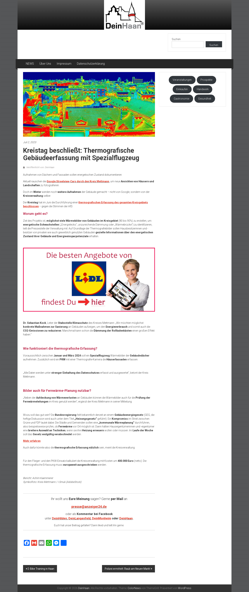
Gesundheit (204, 98)
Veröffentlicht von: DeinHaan (40, 167)
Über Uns (45, 63)
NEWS (30, 63)
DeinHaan (126, 518)
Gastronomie (181, 98)
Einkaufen (182, 89)
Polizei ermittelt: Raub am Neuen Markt (127, 568)
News (27, 131)
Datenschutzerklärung (91, 63)
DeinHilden (59, 518)
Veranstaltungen (182, 79)
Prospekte (206, 79)
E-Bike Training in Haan (41, 568)
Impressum (64, 63)
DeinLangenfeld (79, 518)
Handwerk (203, 89)
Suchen (176, 39)
